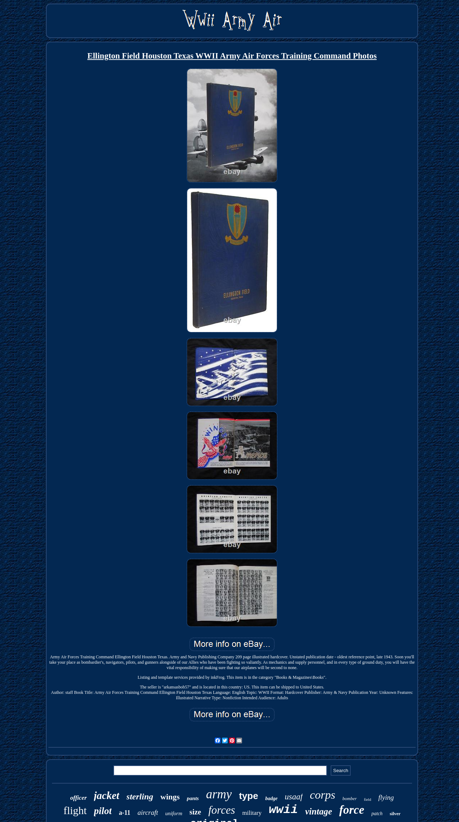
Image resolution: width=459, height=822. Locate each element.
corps (322, 794)
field (367, 799)
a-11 (124, 812)
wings (170, 796)
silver (395, 813)
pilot (103, 810)
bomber (349, 798)
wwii (283, 810)
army (219, 794)
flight (75, 810)
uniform (174, 813)
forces (221, 810)
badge (271, 798)
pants (193, 798)
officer (78, 797)
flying (386, 797)
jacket (106, 795)
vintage (318, 811)
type (248, 795)
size (195, 812)
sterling (140, 796)
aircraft (147, 812)
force (351, 809)
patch (377, 813)
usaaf (294, 796)
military (252, 812)
